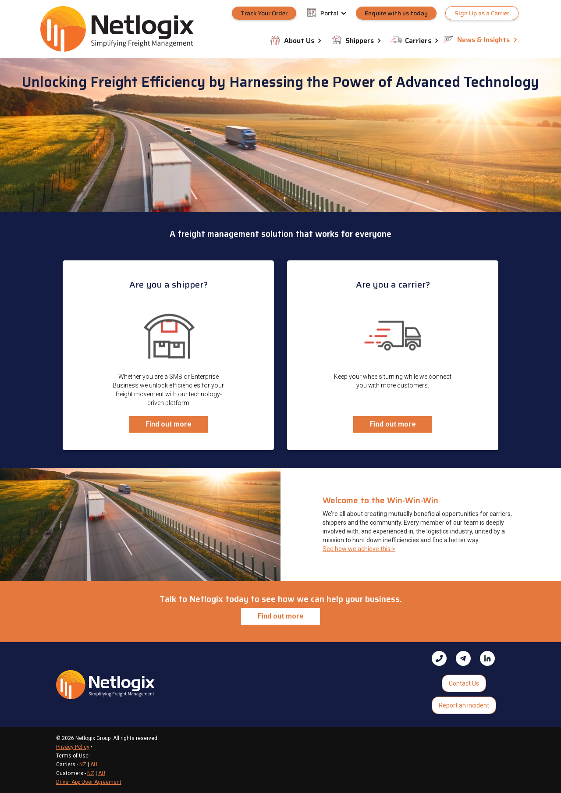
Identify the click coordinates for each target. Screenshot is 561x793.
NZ (82, 764)
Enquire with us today (396, 13)
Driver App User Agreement (88, 782)
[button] (338, 13)
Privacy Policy (72, 747)
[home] (117, 28)
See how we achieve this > (359, 548)
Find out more (169, 424)
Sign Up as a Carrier (481, 13)
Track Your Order (264, 13)
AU (93, 764)
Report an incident (464, 705)
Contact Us (464, 683)
